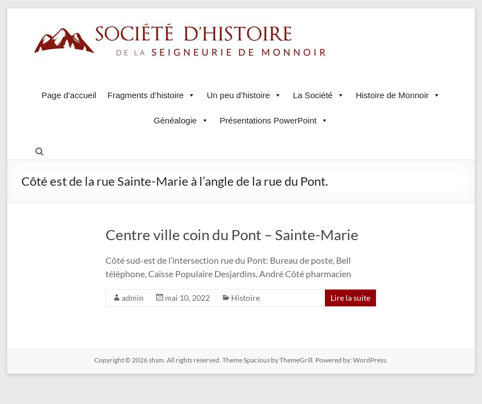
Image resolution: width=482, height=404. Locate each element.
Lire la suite (350, 297)
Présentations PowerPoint (274, 120)
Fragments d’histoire (152, 95)
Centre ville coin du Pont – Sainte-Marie (232, 235)
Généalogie (181, 120)
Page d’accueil (69, 95)
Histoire (245, 297)
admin (133, 297)
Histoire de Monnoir (398, 95)
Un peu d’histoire (244, 95)
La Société (319, 95)
